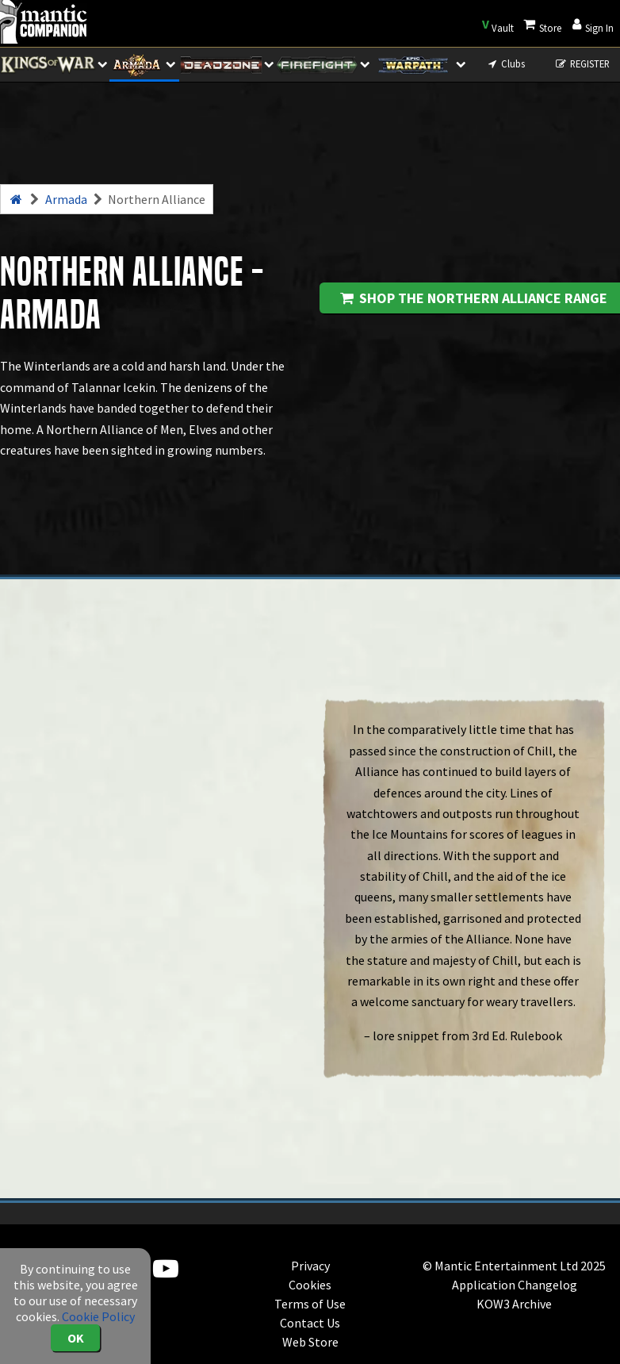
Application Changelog (514, 1285)
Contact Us (310, 1323)
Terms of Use (310, 1304)
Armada (66, 199)
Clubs (505, 63)
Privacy (310, 1266)
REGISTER (581, 63)
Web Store (310, 1342)
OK (75, 1338)
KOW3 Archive (514, 1304)
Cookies (310, 1285)
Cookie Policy (98, 1316)
